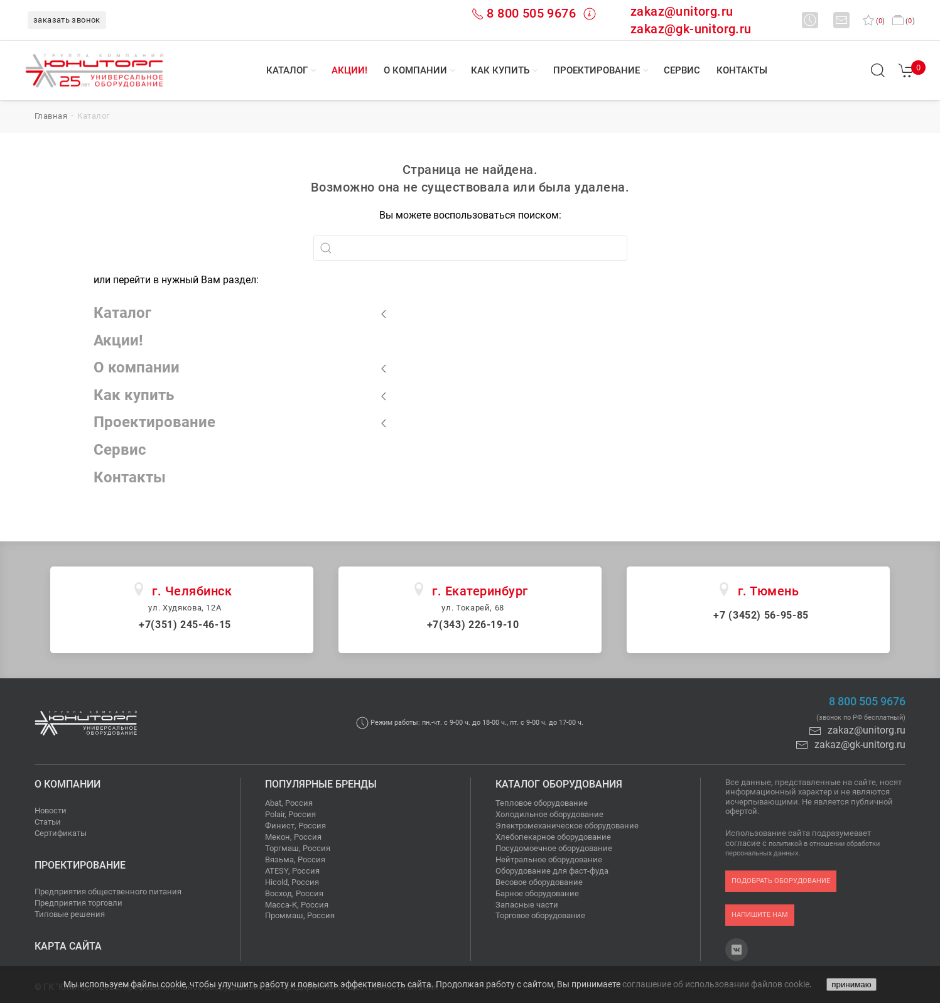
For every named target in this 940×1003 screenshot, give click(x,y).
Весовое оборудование (539, 882)
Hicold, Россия (292, 882)
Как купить (500, 70)
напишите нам (760, 915)
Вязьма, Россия (295, 859)
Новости (51, 810)
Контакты (741, 70)
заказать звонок (66, 19)
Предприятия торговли (78, 903)
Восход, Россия (294, 893)
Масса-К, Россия (296, 904)
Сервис (682, 70)
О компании (415, 70)
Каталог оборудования (558, 784)
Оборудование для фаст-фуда (551, 871)
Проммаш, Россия (300, 915)
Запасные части (526, 904)
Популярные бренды (321, 784)
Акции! (349, 70)
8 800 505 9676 (531, 13)
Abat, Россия (289, 803)
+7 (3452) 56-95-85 (761, 615)
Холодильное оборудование (549, 814)
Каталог (287, 70)
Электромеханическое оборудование (567, 825)
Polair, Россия (290, 814)
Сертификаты (61, 833)
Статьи (48, 822)
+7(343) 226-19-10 (473, 625)
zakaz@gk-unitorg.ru (691, 28)
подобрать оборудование (781, 881)
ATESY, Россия (292, 871)
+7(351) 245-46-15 (185, 625)
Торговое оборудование (540, 915)
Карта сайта (68, 946)
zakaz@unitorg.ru (681, 11)
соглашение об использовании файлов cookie (715, 984)
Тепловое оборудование (541, 803)
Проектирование (596, 70)
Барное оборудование (537, 893)
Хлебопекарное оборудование (553, 837)
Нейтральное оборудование (548, 859)
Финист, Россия (295, 825)
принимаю (851, 984)
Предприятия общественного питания (108, 891)
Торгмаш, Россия (297, 848)
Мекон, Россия (293, 837)
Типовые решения (70, 914)
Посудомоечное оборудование (553, 848)
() (873, 21)
